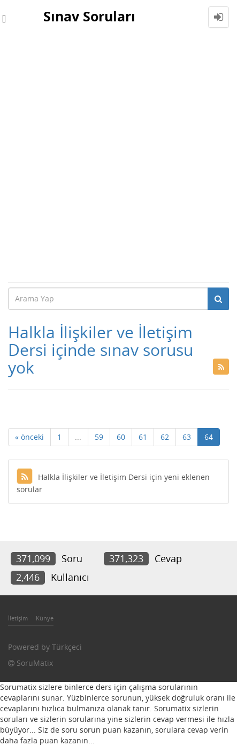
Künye (44, 618)
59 (99, 437)
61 (143, 437)
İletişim (18, 618)
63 (186, 437)
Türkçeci (67, 647)
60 (121, 437)
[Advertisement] (118, 158)
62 (164, 437)
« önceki (29, 437)
